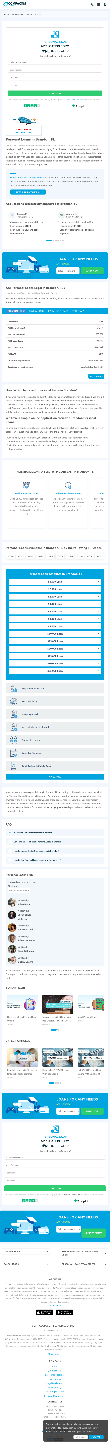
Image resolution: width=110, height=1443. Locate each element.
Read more (81, 1437)
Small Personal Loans (88, 1016)
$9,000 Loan (55, 626)
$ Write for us (54, 1370)
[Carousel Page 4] (58, 240)
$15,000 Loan (55, 641)
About (54, 1366)
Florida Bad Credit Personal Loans (27, 177)
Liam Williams (26, 951)
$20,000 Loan (55, 648)
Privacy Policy (70, 99)
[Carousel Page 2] (53, 240)
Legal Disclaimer (54, 1383)
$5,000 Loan (55, 611)
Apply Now (55, 776)
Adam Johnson (26, 940)
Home (6, 14)
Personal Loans (17, 14)
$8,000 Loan (55, 618)
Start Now (55, 93)
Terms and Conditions (54, 1395)
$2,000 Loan (55, 589)
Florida (29, 14)
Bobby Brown (25, 961)
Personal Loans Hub (19, 890)
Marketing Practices (54, 1391)
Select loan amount (67, 270)
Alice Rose (24, 904)
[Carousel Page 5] (60, 240)
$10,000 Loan (55, 633)
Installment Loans (58, 311)
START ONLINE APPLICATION (28, 192)
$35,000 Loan (55, 670)
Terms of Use (79, 99)
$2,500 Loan (55, 596)
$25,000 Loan (55, 656)
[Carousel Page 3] (56, 240)
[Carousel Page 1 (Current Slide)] (49, 240)
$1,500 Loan (55, 581)
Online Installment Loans (68, 493)
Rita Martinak (26, 929)
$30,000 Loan (55, 663)
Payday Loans (36, 311)
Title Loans (78, 311)
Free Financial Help (54, 1374)
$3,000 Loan (55, 603)
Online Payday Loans (26, 493)
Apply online (96, 376)
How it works (54, 1379)
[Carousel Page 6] (63, 240)
